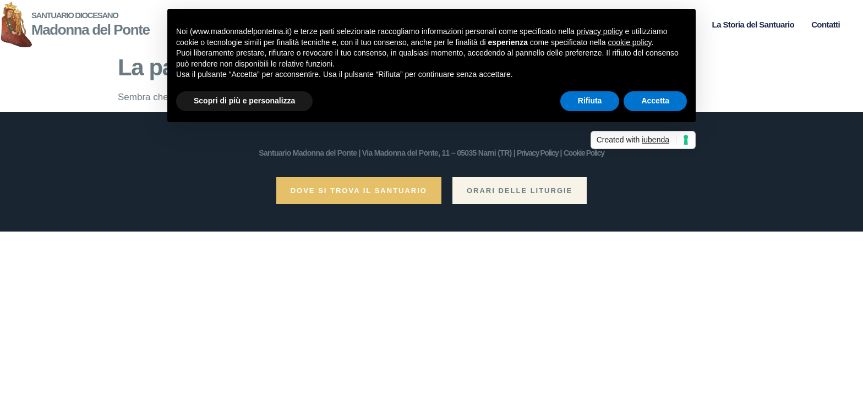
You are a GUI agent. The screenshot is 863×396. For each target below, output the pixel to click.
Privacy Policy (537, 152)
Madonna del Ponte (90, 29)
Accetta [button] (655, 100)
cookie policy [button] (629, 42)
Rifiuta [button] (590, 100)
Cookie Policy (584, 152)
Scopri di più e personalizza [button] (244, 100)
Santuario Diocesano (74, 15)
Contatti (825, 24)
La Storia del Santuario (753, 24)
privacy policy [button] (600, 31)
